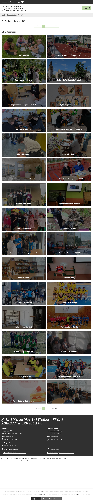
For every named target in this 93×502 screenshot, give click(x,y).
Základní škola (11, 14)
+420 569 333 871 (56, 474)
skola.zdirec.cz (54, 484)
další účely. (86, 492)
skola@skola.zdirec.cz (11, 484)
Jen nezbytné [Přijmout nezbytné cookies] (47, 499)
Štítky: (4, 32)
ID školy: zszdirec (14, 488)
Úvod (3, 14)
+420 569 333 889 (56, 468)
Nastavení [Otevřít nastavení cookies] (57, 499)
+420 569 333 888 (10, 474)
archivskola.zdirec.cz (60, 488)
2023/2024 (12, 32)
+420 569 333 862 (56, 466)
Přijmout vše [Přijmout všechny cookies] (36, 499)
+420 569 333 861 (10, 481)
